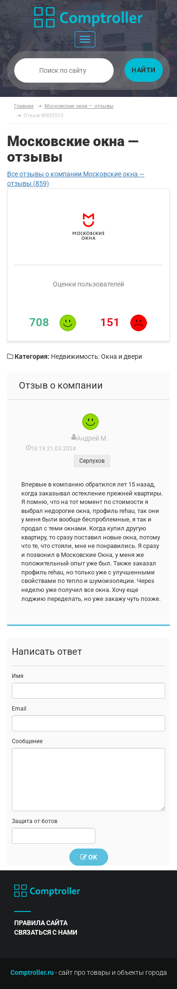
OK (88, 857)
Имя (18, 676)
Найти (144, 70)
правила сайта (40, 923)
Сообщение (27, 741)
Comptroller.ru (32, 972)
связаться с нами (45, 932)
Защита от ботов (35, 821)
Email (19, 708)
